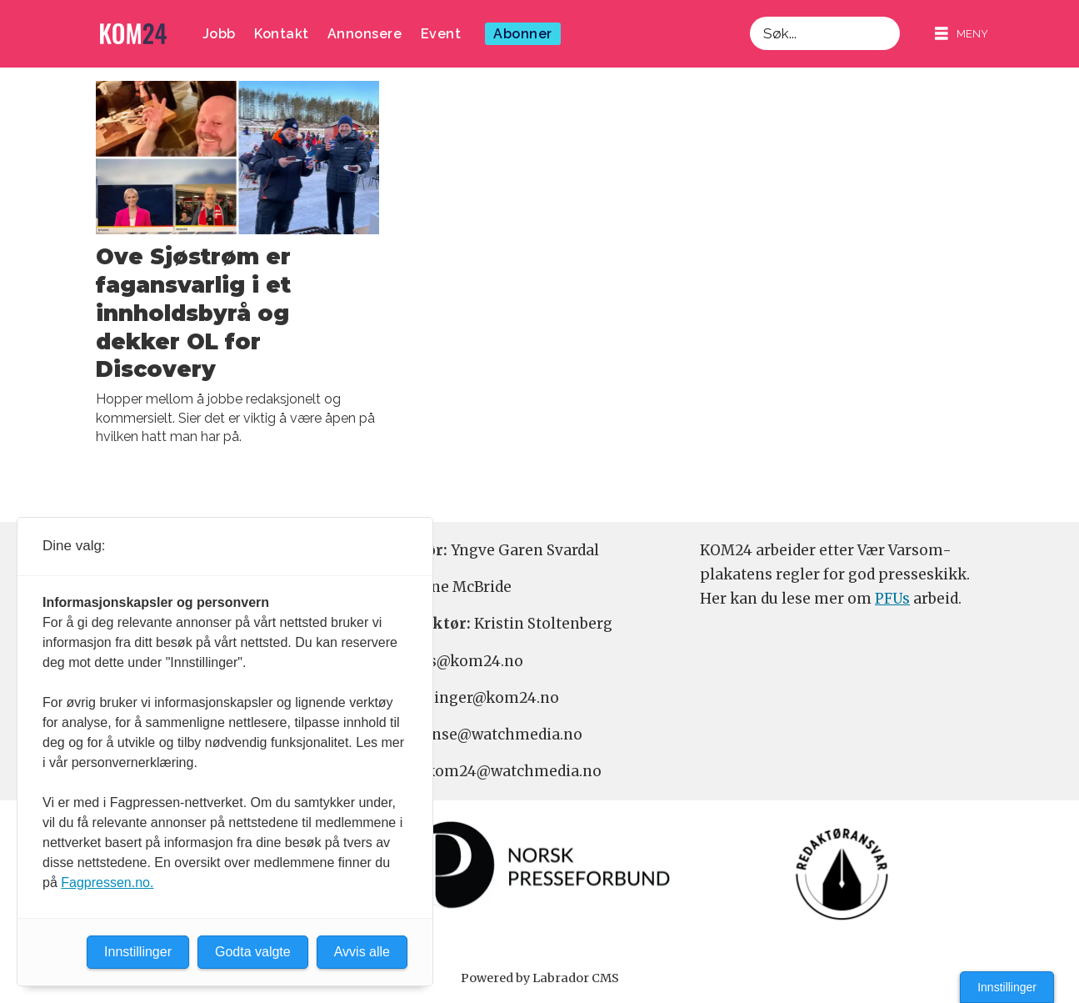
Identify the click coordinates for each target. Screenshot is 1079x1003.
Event (441, 34)
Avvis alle (362, 952)
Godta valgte (253, 952)
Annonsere (364, 34)
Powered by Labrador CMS (540, 977)
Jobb (219, 34)
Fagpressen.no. (107, 882)
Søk (749, 16)
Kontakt (281, 34)
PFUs (892, 598)
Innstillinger (1007, 987)
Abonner (522, 34)
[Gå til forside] (133, 33)
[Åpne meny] (961, 34)
